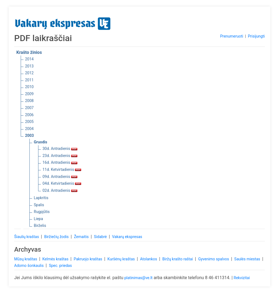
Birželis (40, 225)
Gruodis (40, 142)
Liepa (38, 219)
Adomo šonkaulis (29, 265)
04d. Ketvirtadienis (62, 183)
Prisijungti (256, 36)
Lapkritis (41, 198)
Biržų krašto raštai (178, 259)
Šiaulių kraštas (27, 237)
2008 (29, 100)
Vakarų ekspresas (127, 237)
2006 (29, 115)
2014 (29, 59)
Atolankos (149, 259)
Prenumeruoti (231, 36)
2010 (29, 87)
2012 (29, 73)
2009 (29, 94)
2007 (29, 108)
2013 (29, 66)
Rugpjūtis (42, 211)
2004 (29, 129)
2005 (29, 121)
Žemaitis (82, 237)
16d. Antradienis (60, 162)
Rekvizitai (242, 278)
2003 (29, 135)
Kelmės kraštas (55, 259)
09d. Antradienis (60, 176)
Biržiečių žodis (56, 237)
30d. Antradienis (60, 148)
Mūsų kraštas (26, 259)
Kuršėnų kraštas (121, 259)
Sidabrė (101, 237)
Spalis (39, 205)
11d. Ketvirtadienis (62, 169)
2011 (29, 80)
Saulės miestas (247, 259)
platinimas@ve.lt (138, 278)
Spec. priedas (60, 265)
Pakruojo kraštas (88, 259)
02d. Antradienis (60, 190)
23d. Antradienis (60, 155)
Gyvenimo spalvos (214, 259)
